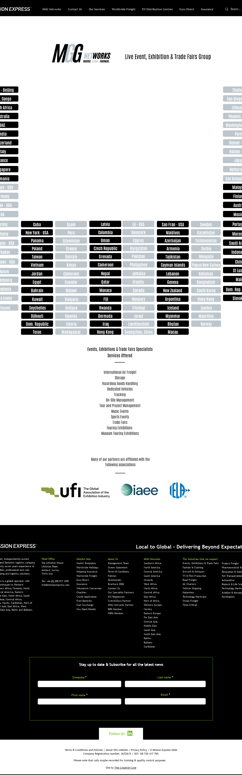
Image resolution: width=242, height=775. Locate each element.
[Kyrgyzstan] (138, 248)
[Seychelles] (37, 307)
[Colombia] (105, 232)
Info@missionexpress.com (55, 585)
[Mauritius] (206, 315)
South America (152, 576)
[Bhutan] (173, 323)
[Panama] (37, 240)
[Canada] (138, 290)
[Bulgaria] (71, 299)
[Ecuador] (71, 282)
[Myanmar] (173, 315)
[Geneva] (173, 282)
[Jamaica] (138, 273)
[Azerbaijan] (173, 240)
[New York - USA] (37, 232)
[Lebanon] (173, 273)
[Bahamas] (206, 273)
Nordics (148, 609)
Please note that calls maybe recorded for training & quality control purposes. (120, 760)
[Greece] (71, 248)
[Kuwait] (37, 299)
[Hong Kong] (206, 299)
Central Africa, (14, 599)
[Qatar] (105, 281)
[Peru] (71, 232)
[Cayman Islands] (173, 264)
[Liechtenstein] (138, 323)
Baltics (147, 638)
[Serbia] (206, 248)
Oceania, (18, 588)
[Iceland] (173, 307)
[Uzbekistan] (71, 240)
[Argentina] (173, 299)
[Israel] (138, 315)
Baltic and (18, 610)
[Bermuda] (105, 315)
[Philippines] (138, 264)
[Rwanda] (105, 307)
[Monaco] (105, 290)
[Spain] (71, 224)
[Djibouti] (37, 315)
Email (164, 694)
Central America (153, 571)
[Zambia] (206, 307)
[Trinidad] (138, 307)
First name (78, 695)
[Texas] (37, 331)
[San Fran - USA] (173, 224)
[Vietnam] (37, 264)
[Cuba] (37, 224)
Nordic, (6, 603)
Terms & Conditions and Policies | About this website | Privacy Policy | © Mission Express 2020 (121, 750)
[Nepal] (105, 273)
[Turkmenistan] (206, 240)
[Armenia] (173, 248)
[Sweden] (206, 224)
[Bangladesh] (206, 282)
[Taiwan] (37, 256)
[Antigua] (71, 307)
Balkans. (28, 610)
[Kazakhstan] (206, 232)
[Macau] (173, 331)
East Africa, (14, 606)
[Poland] (37, 248)
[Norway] (206, 323)
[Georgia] (71, 256)
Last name (164, 677)
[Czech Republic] (105, 248)
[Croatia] (138, 281)
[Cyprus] (138, 240)
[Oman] (105, 240)
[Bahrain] (37, 290)
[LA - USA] (138, 224)
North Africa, (15, 596)
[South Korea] (206, 290)
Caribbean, (17, 603)
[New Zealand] (173, 290)
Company (78, 677)
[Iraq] (106, 323)
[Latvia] (105, 224)
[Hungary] (138, 299)
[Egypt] (37, 282)
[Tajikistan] (173, 256)
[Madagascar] (71, 331)
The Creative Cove (125, 767)
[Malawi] (71, 290)
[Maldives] (173, 232)
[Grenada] (105, 256)
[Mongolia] (206, 256)
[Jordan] (37, 273)
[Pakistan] (138, 256)
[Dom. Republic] (37, 323)
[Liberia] (71, 323)
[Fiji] (106, 299)
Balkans (148, 642)
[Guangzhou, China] (138, 331)
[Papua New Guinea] (206, 264)
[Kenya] (71, 264)
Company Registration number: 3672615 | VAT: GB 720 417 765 (121, 753)
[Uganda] (71, 315)
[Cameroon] (71, 273)
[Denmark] (138, 232)
